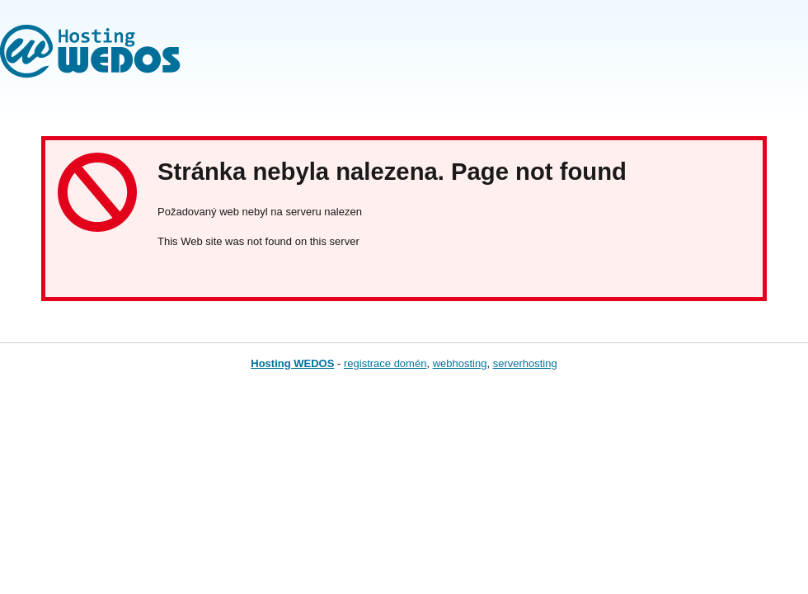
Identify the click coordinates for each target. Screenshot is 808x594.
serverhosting (525, 363)
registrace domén (385, 363)
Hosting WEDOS (292, 363)
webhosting (460, 363)
